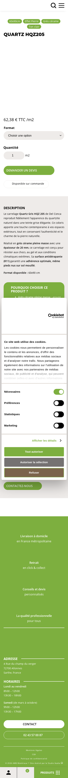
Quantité (10, 147)
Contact (29, 724)
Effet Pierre (31, 21)
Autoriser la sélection (34, 462)
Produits (50, 773)
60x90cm (14, 21)
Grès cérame (51, 21)
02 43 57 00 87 (33, 735)
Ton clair (34, 26)
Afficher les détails (44, 440)
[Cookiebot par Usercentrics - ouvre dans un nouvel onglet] (49, 316)
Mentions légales (34, 750)
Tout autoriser (34, 451)
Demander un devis (21, 170)
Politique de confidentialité (34, 758)
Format (9, 128)
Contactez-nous (19, 486)
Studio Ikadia (55, 763)
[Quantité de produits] (14, 155)
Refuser (34, 472)
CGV (34, 754)
